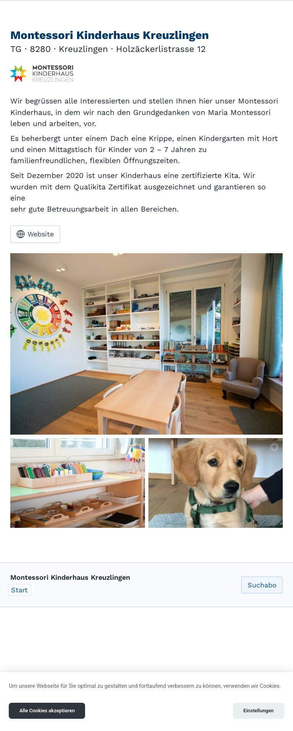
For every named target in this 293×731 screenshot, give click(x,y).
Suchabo (262, 585)
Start (19, 590)
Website (35, 234)
